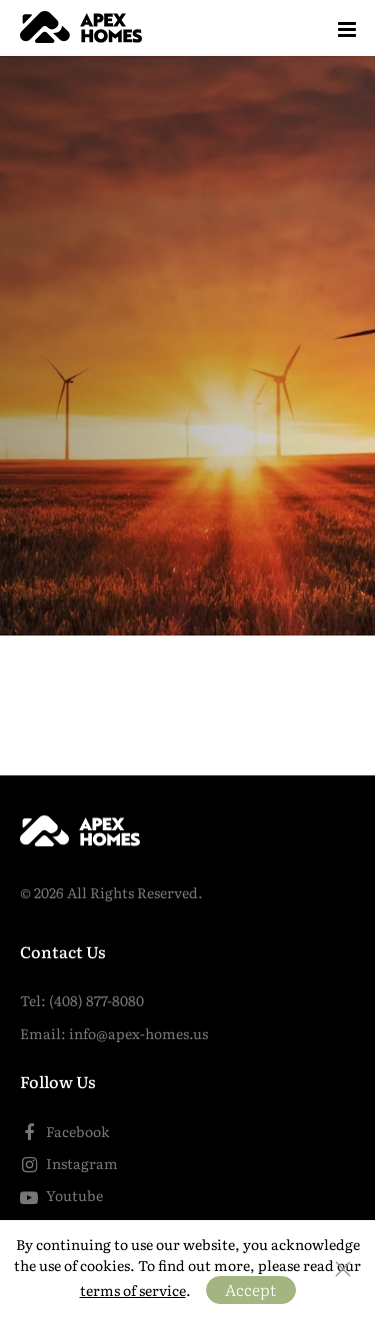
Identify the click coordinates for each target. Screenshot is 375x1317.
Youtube (61, 1195)
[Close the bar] (343, 1269)
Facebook (65, 1131)
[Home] (84, 28)
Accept (250, 1289)
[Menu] (347, 27)
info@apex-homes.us (138, 1033)
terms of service (133, 1290)
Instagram (69, 1163)
